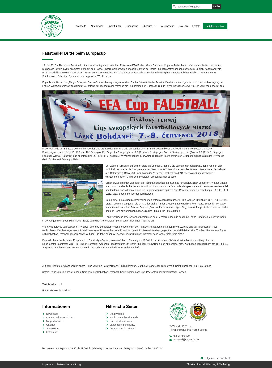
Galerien (183, 26)
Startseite (81, 26)
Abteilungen (97, 26)
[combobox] (192, 6)
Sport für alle (114, 26)
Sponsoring (132, 26)
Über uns (149, 26)
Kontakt (196, 26)
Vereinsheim (167, 26)
